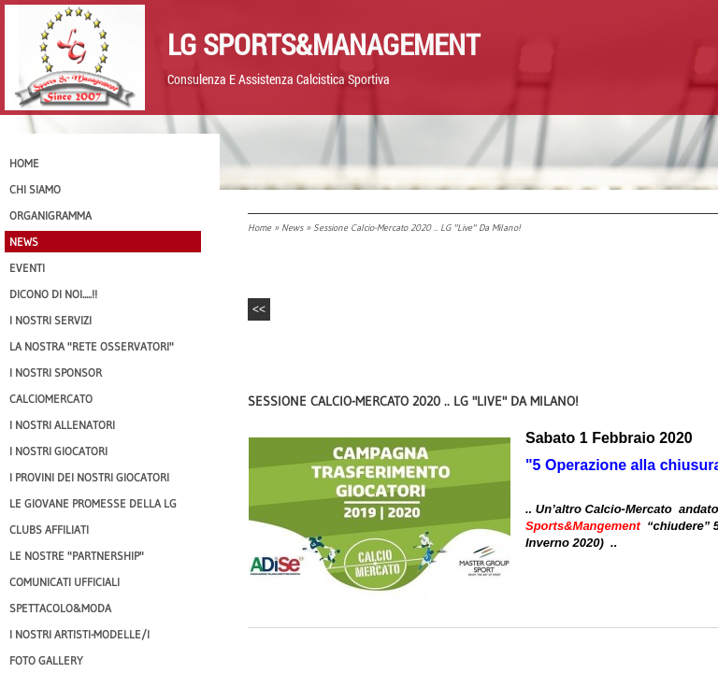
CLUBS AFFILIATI (49, 530)
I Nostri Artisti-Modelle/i (79, 634)
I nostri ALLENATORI (62, 425)
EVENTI (27, 268)
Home (259, 228)
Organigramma (50, 215)
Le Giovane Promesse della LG (93, 503)
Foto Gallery (46, 660)
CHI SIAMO (35, 189)
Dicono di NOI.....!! (53, 294)
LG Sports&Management (323, 44)
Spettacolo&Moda (60, 608)
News (292, 228)
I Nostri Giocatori (58, 451)
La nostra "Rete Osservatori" (91, 346)
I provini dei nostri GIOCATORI (89, 477)
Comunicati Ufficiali (64, 582)
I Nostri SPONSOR (55, 372)
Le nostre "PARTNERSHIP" (76, 556)
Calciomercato (51, 399)
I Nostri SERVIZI (50, 320)
